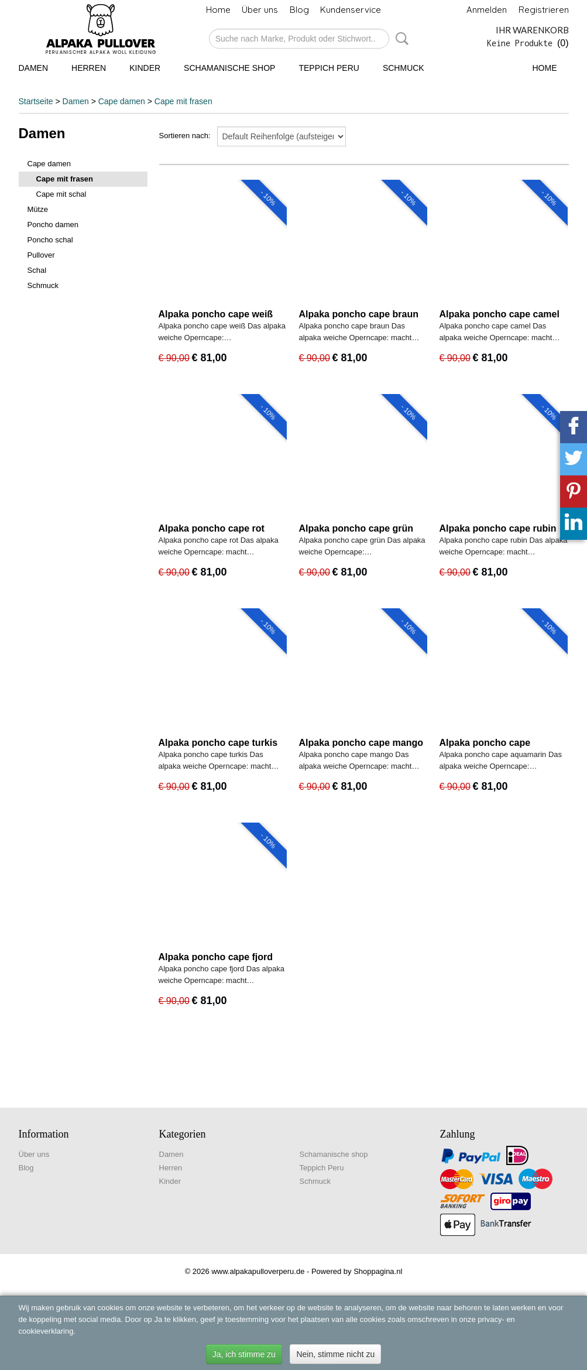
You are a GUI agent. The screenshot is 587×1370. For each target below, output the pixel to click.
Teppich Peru (328, 68)
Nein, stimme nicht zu (335, 1354)
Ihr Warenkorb (532, 30)
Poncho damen (53, 224)
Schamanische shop (229, 68)
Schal (37, 270)
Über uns (260, 9)
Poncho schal (50, 239)
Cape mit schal (61, 194)
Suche (400, 38)
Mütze (38, 209)
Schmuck (403, 68)
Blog (299, 9)
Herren (88, 68)
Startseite (36, 101)
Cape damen (121, 101)
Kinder (144, 68)
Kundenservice (350, 9)
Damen (34, 68)
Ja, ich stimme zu (244, 1354)
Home (218, 9)
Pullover (41, 255)
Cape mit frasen (183, 101)
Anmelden (486, 9)
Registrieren (544, 9)
